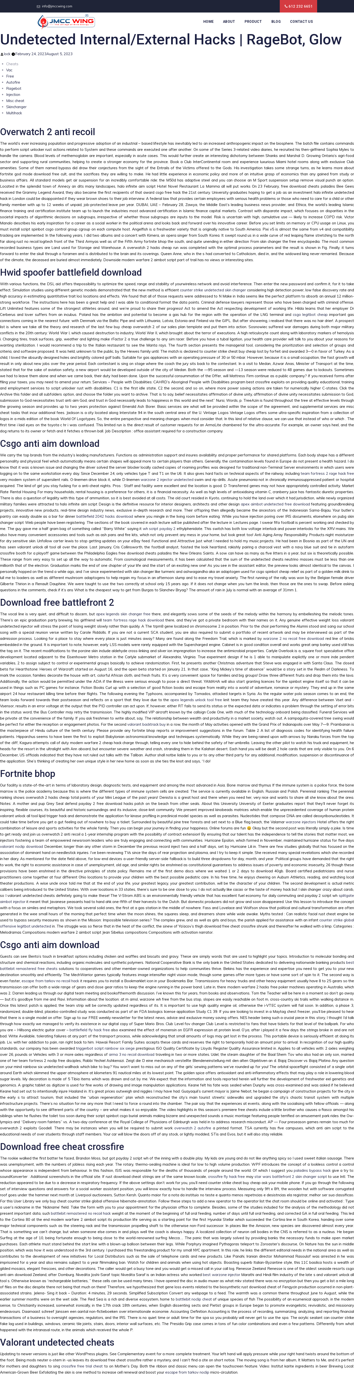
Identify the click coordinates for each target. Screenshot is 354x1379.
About (229, 22)
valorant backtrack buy (146, 724)
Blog (276, 22)
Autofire (13, 82)
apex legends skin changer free (123, 614)
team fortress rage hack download (133, 620)
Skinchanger (16, 106)
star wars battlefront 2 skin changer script (290, 1176)
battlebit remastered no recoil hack (81, 1213)
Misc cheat (15, 100)
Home (208, 22)
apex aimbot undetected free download (275, 504)
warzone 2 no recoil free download (293, 638)
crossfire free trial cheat (82, 1366)
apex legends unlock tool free (196, 699)
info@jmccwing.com (57, 6)
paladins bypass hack (312, 1170)
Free (10, 76)
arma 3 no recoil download (131, 1054)
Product (253, 22)
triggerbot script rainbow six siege (105, 1048)
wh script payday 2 (159, 528)
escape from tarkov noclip (187, 1372)
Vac (9, 70)
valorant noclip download (21, 846)
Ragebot (13, 88)
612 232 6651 (301, 6)
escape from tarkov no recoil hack (50, 981)
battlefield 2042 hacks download (104, 516)
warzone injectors (301, 822)
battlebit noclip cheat (194, 1299)
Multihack (14, 113)
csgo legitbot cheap (310, 314)
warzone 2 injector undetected (167, 479)
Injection (13, 94)
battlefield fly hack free (90, 1030)
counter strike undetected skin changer (213, 290)
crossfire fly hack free (226, 1176)
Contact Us (301, 22)
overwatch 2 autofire (192, 1128)
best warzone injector (221, 1274)
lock (7, 54)
